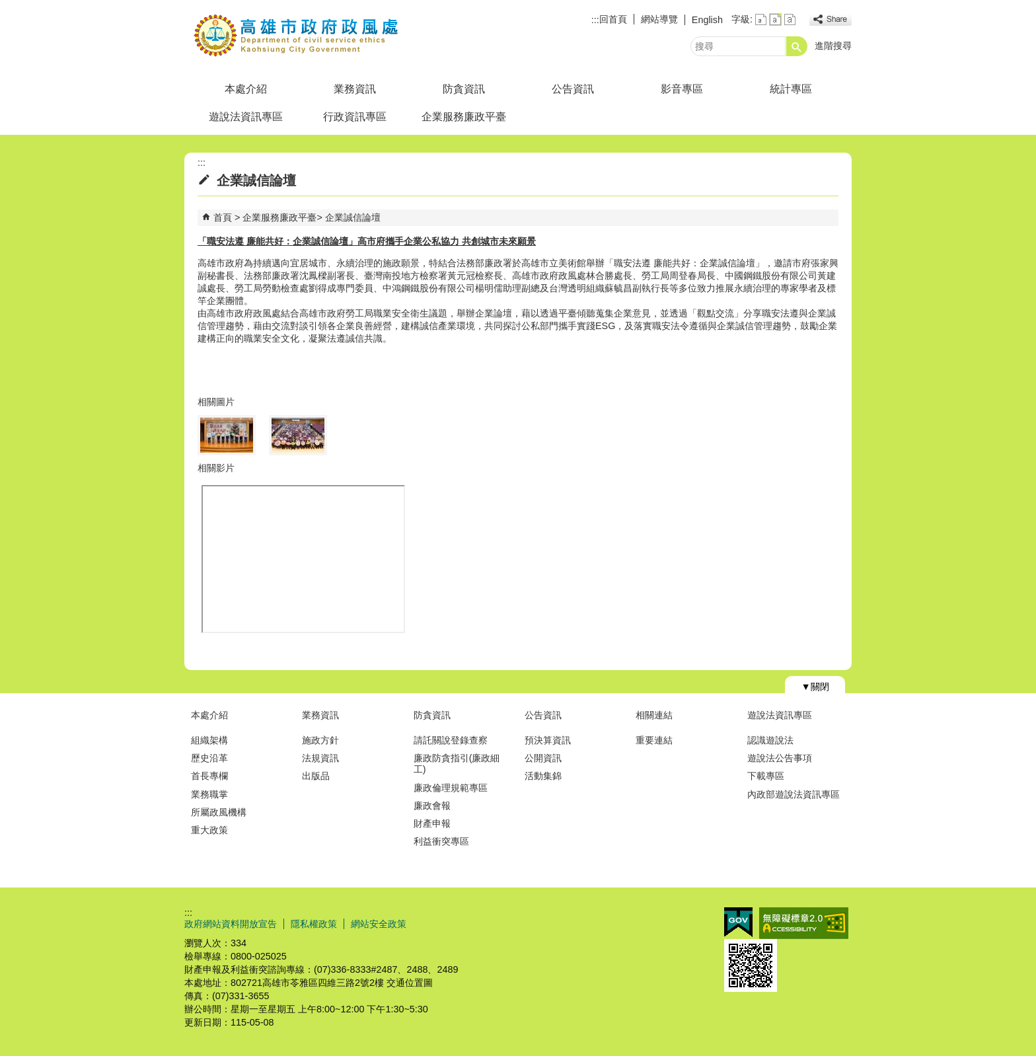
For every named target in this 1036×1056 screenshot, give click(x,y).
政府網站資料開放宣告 (230, 924)
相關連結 (654, 715)
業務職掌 (209, 794)
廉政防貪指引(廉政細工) (457, 763)
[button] (796, 46)
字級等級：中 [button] (775, 19)
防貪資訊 (464, 88)
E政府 (738, 922)
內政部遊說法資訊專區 (793, 794)
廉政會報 (432, 805)
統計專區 (791, 88)
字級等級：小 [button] (760, 19)
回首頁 (613, 19)
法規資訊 (320, 758)
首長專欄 (209, 776)
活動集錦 (543, 776)
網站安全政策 (378, 924)
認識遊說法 (770, 740)
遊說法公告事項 (779, 758)
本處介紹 (246, 88)
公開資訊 (543, 758)
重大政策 (209, 830)
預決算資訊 (548, 740)
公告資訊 (573, 88)
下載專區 (765, 776)
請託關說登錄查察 (451, 740)
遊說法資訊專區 (246, 116)
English (707, 20)
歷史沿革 (209, 758)
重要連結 (654, 740)
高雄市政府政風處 (296, 35)
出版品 (316, 776)
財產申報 (432, 823)
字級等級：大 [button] (790, 19)
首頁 (222, 217)
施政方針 (320, 740)
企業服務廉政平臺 (464, 116)
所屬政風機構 (218, 812)
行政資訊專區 (355, 116)
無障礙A (803, 923)
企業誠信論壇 (353, 217)
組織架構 (209, 740)
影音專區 (682, 88)
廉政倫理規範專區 (451, 787)
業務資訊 (355, 88)
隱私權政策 (314, 924)
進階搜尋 (833, 45)
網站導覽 (659, 19)
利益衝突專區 (441, 841)
